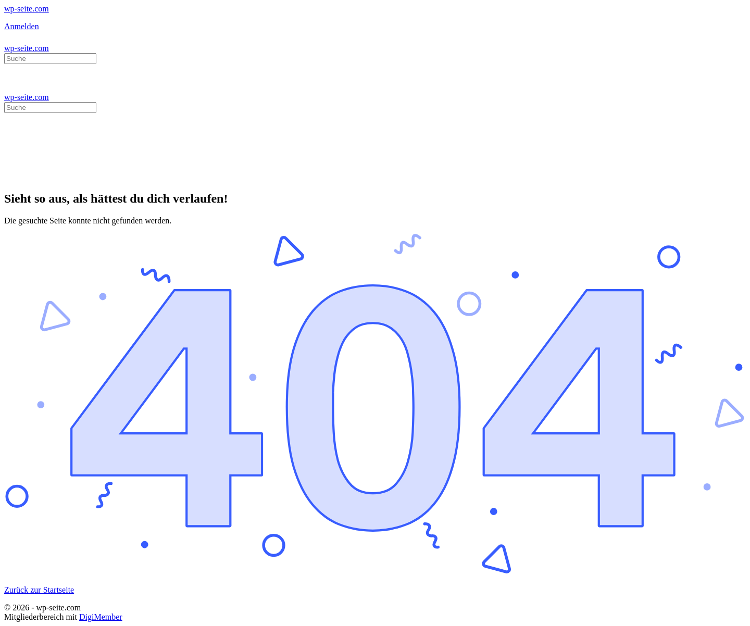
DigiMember (100, 616)
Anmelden (21, 26)
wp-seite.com (26, 8)
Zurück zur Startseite (39, 589)
